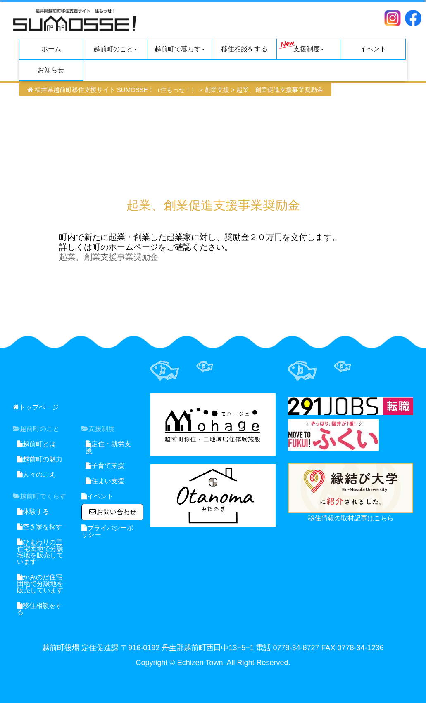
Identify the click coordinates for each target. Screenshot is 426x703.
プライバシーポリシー (107, 531)
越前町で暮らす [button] (180, 48)
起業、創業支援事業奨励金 (108, 256)
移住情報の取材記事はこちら (351, 518)
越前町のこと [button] (115, 48)
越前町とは (36, 443)
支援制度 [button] (301, 46)
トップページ (36, 407)
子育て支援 (105, 465)
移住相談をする (244, 48)
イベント (373, 48)
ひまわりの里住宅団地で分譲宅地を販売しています (40, 551)
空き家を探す (39, 526)
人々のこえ (36, 474)
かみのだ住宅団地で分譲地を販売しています (40, 584)
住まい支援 (105, 480)
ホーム (51, 48)
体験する (33, 511)
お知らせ (51, 69)
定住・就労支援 (108, 447)
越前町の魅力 (39, 459)
